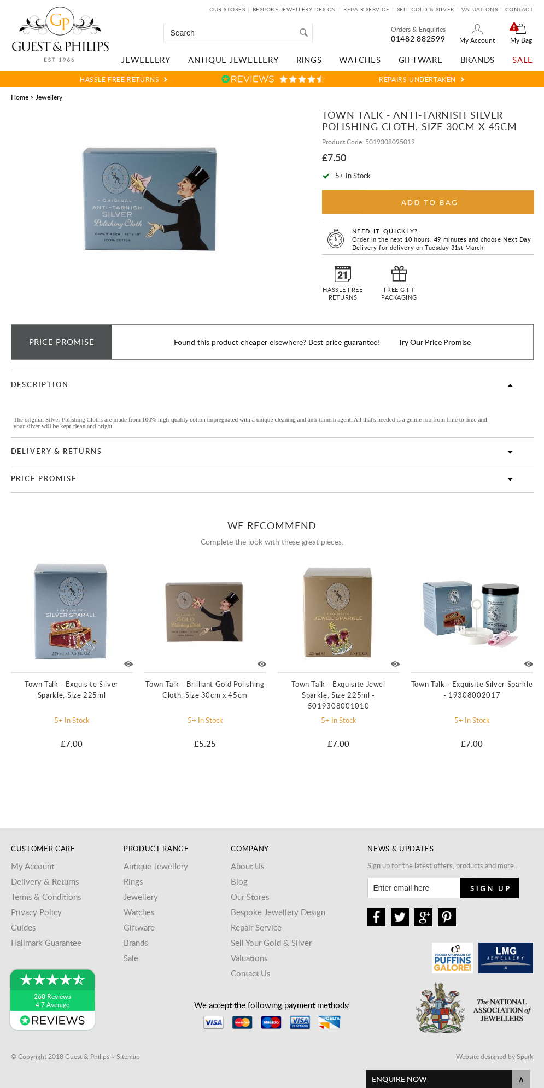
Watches (360, 59)
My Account (477, 40)
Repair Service (366, 9)
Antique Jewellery (233, 59)
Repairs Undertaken (417, 79)
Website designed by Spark (494, 1056)
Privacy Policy (36, 911)
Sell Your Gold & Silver (271, 942)
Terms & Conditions (46, 896)
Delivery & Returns (56, 451)
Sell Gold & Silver (425, 9)
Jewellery (146, 59)
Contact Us (250, 973)
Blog (239, 881)
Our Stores (227, 9)
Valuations (479, 9)
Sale (522, 59)
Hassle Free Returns (119, 79)
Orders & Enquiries (418, 29)
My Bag (521, 40)
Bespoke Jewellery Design (294, 9)
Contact (519, 9)
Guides (23, 927)
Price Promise (44, 478)
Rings (309, 59)
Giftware (421, 59)
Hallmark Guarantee (46, 942)
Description (40, 384)
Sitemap (128, 1056)
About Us (247, 866)
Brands (477, 59)
